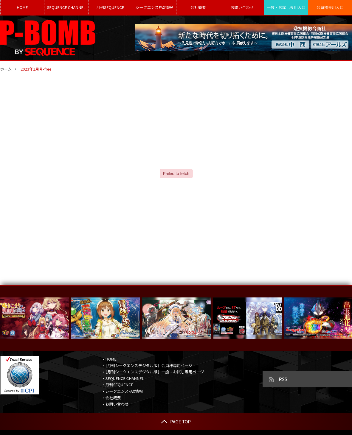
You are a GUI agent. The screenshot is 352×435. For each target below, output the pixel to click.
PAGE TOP (176, 421)
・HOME (109, 359)
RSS (283, 379)
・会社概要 (111, 397)
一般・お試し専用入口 (286, 7)
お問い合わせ (242, 7)
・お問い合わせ (115, 404)
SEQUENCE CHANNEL (66, 7)
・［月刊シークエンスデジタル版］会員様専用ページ (147, 365)
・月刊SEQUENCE (117, 384)
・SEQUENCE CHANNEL (123, 378)
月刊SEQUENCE (110, 7)
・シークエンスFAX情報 (122, 391)
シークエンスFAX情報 (154, 7)
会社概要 (198, 7)
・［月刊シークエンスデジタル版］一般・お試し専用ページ (153, 372)
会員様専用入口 (330, 7)
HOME (22, 7)
